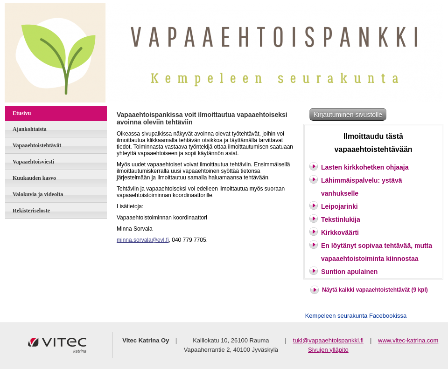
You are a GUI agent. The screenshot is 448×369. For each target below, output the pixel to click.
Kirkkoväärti (340, 232)
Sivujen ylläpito (328, 349)
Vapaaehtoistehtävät (37, 145)
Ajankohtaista (30, 129)
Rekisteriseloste (31, 210)
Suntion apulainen (349, 271)
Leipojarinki (339, 206)
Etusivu (22, 113)
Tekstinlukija (340, 219)
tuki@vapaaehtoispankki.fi (328, 340)
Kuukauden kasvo (34, 178)
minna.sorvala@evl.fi (143, 240)
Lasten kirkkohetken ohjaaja (365, 167)
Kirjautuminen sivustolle (348, 114)
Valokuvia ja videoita (38, 194)
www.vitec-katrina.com (408, 340)
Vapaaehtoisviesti (33, 161)
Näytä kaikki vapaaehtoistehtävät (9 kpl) (375, 290)
